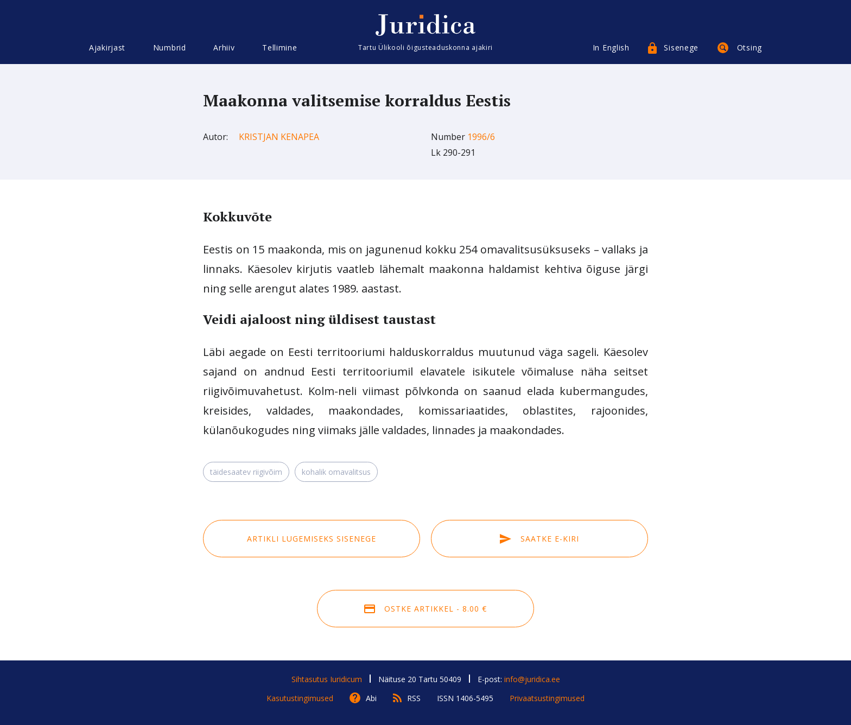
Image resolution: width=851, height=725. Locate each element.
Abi (371, 698)
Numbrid (169, 47)
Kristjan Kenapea (279, 137)
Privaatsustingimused (547, 698)
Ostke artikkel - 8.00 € (425, 608)
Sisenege (681, 47)
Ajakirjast (107, 47)
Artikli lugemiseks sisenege (311, 538)
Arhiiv (223, 47)
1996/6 (481, 137)
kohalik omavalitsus (336, 472)
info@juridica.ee (532, 679)
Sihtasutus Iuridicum (326, 679)
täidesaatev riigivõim (246, 472)
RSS (414, 698)
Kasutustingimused (299, 698)
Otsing (749, 47)
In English (611, 47)
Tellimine (279, 47)
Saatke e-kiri (539, 538)
